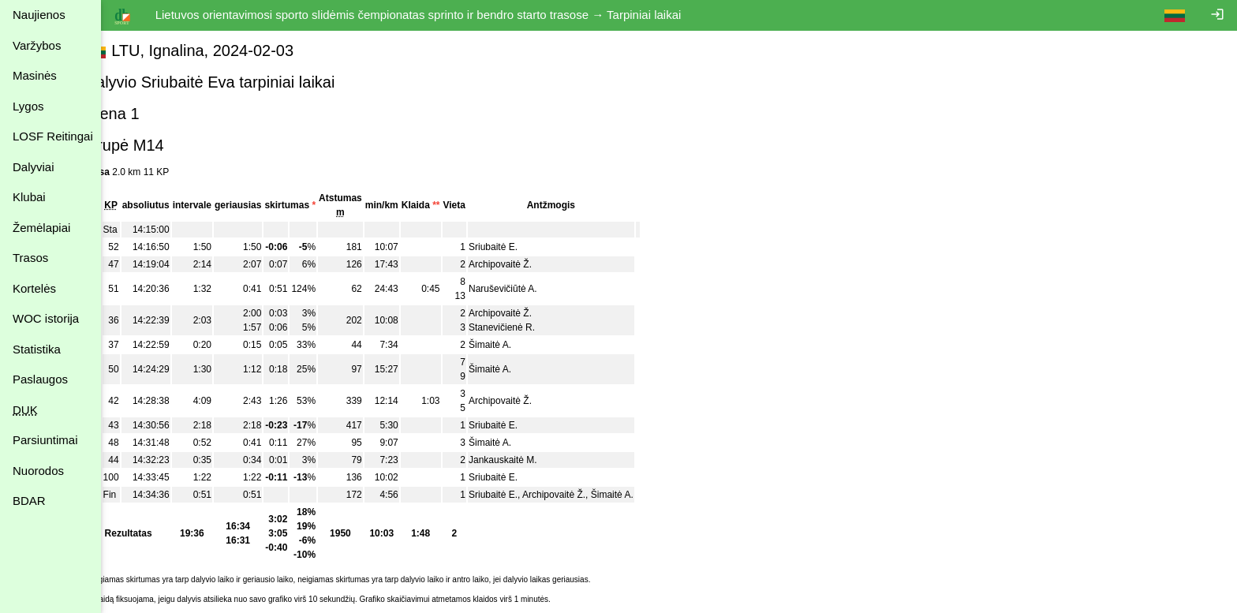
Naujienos (39, 14)
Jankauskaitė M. (531, 459)
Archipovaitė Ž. (528, 264)
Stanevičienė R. (530, 327)
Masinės (35, 75)
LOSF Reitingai (53, 136)
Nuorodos (38, 470)
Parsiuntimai (45, 440)
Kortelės (34, 288)
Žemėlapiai (41, 227)
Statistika (37, 349)
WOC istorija (46, 318)
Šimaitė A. (518, 344)
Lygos (28, 106)
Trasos (30, 257)
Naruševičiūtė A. (531, 288)
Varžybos (37, 45)
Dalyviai (33, 167)
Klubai (29, 197)
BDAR (29, 500)
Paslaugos (40, 379)
